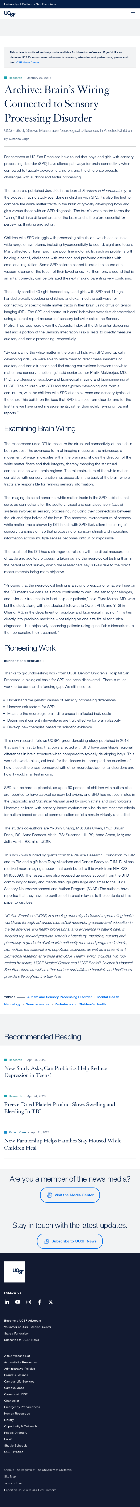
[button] (123, 11)
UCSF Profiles (13, 1452)
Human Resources (17, 1413)
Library (9, 1419)
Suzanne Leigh (19, 138)
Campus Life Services (19, 1381)
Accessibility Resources (20, 1362)
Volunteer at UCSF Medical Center (27, 1327)
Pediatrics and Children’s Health (80, 1004)
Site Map (10, 1476)
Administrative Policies (19, 1368)
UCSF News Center (27, 62)
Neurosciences (37, 1004)
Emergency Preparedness (22, 1407)
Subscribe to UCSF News (74, 1241)
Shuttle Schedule (16, 1445)
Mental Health (108, 997)
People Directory (15, 1432)
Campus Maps (14, 1387)
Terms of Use (12, 1483)
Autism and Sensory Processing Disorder (59, 997)
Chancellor (11, 1400)
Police (8, 1439)
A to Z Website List (17, 1355)
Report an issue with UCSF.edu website (30, 1490)
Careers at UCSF (16, 1394)
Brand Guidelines (16, 1375)
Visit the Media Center (74, 1195)
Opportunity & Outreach (20, 1426)
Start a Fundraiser (16, 1333)
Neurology (12, 1004)
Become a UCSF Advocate (22, 1320)
